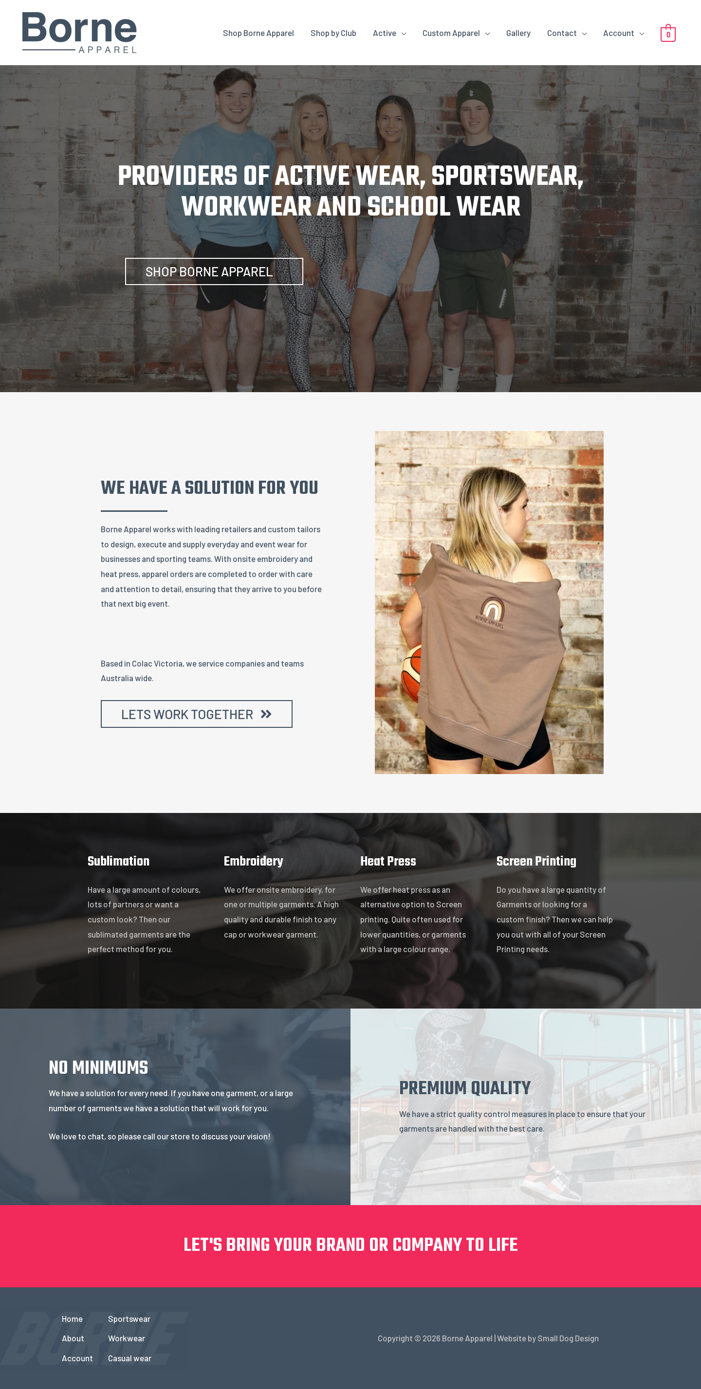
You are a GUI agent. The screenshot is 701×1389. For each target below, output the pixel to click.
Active (384, 32)
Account (618, 32)
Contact (562, 32)
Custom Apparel (451, 32)
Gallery (518, 32)
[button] (214, 271)
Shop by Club (333, 32)
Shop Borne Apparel (258, 32)
